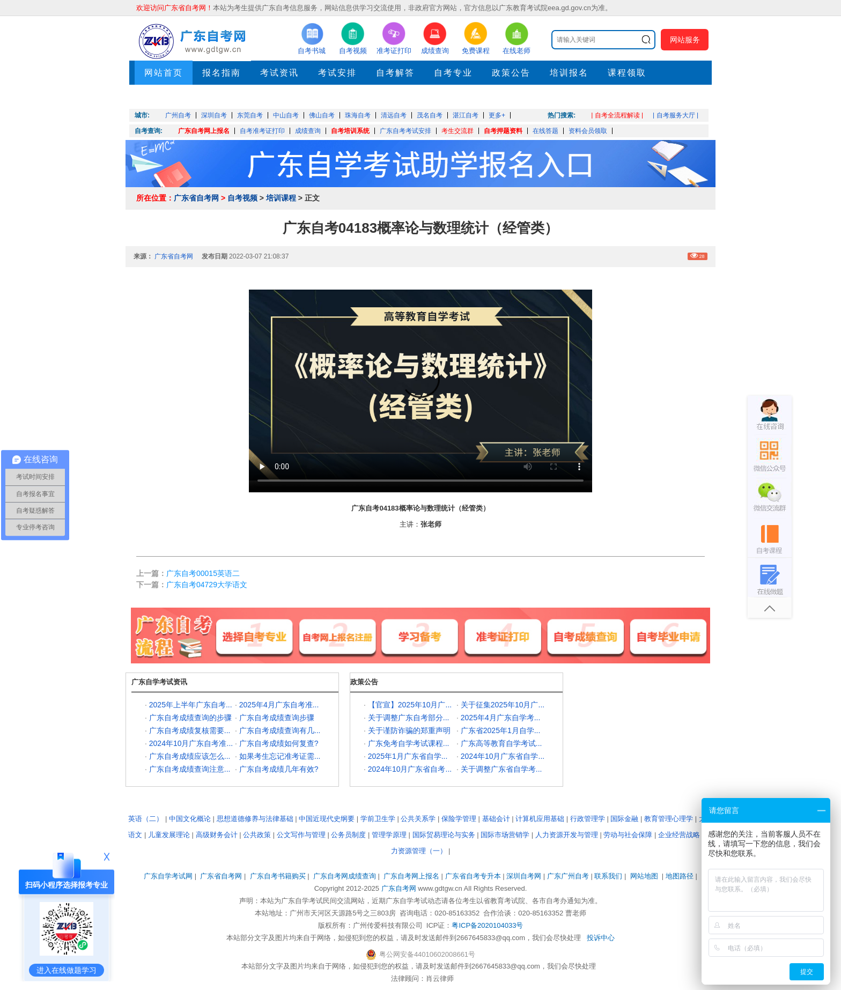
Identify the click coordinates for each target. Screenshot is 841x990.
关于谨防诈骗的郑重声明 (409, 730)
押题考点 (163, 96)
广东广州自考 (568, 876)
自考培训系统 (350, 131)
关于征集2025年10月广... (502, 704)
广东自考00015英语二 (203, 573)
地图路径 (681, 876)
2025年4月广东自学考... (501, 717)
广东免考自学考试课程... (408, 743)
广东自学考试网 (168, 876)
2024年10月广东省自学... (502, 756)
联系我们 (608, 876)
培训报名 (569, 72)
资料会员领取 (588, 131)
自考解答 (395, 72)
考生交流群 (457, 131)
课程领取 (627, 72)
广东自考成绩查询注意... (190, 769)
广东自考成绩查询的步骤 (190, 717)
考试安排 (337, 72)
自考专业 (453, 72)
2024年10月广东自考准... (191, 743)
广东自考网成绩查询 (344, 876)
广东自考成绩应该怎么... (190, 756)
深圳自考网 (523, 876)
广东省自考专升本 (473, 876)
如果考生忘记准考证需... (280, 756)
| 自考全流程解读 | (617, 115)
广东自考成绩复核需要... (190, 730)
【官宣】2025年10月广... (410, 704)
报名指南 (221, 72)
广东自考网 (398, 888)
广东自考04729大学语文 (206, 584)
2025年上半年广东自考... (190, 704)
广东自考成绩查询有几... (280, 730)
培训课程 (281, 198)
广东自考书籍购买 (278, 876)
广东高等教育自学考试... (501, 743)
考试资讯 (279, 72)
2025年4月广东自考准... (279, 704)
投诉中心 (601, 938)
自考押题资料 (503, 131)
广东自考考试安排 (405, 131)
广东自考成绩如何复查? (279, 743)
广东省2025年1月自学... (501, 730)
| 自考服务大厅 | (675, 115)
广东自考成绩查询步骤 (276, 717)
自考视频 (242, 198)
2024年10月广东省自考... (410, 769)
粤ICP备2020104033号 (487, 925)
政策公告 (511, 72)
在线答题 (545, 131)
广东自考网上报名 (204, 131)
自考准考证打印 (262, 131)
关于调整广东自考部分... (408, 717)
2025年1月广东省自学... (408, 756)
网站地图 (644, 876)
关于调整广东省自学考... (501, 769)
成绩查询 (308, 131)
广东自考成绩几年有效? (279, 769)
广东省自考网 (196, 198)
